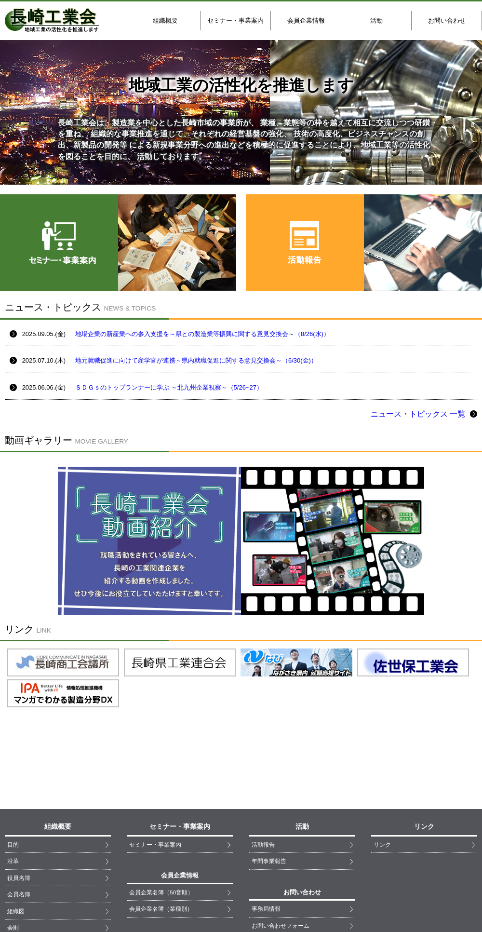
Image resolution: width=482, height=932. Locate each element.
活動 (376, 20)
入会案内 (18, 864)
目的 (13, 764)
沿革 (13, 781)
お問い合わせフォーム (280, 845)
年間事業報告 (269, 781)
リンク (382, 764)
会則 (13, 847)
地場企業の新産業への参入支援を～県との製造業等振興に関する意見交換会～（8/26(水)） (202, 334)
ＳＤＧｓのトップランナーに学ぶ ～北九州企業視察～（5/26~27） (169, 387)
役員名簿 (18, 798)
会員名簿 (18, 814)
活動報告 (263, 764)
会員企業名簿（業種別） (161, 828)
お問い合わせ (447, 20)
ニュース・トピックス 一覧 (424, 414)
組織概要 (165, 20)
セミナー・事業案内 (235, 20)
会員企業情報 (306, 20)
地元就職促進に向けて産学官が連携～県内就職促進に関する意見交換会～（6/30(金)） (196, 360)
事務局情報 (266, 828)
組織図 (16, 831)
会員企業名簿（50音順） (161, 812)
